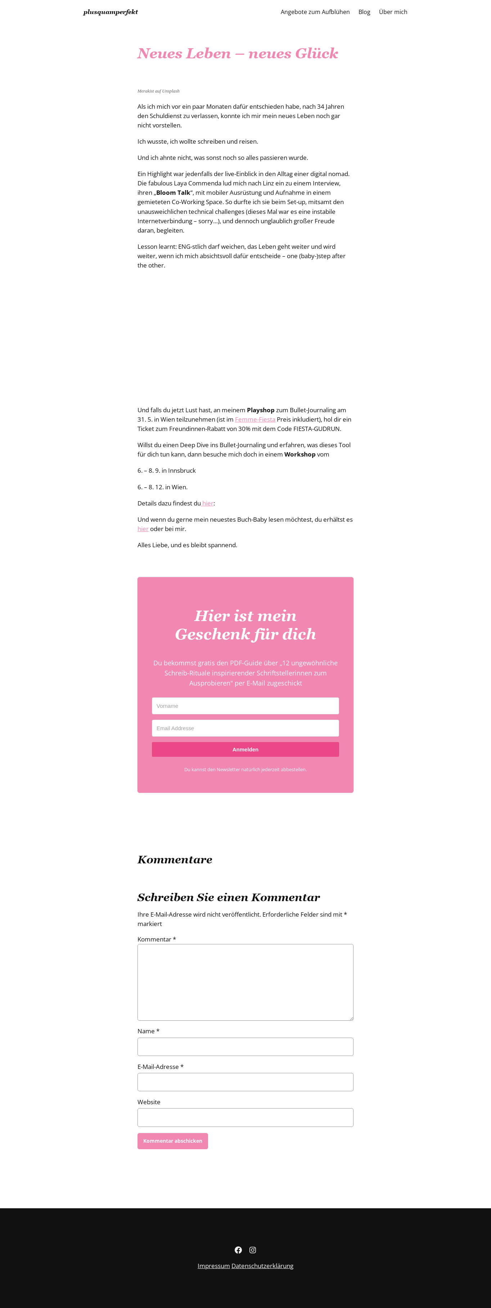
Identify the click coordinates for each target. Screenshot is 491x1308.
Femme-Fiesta (255, 419)
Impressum (214, 1266)
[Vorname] (245, 705)
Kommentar (157, 939)
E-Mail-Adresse (161, 1066)
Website (149, 1102)
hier (207, 503)
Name (148, 1031)
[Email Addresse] (245, 728)
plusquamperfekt (111, 11)
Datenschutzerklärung (262, 1266)
